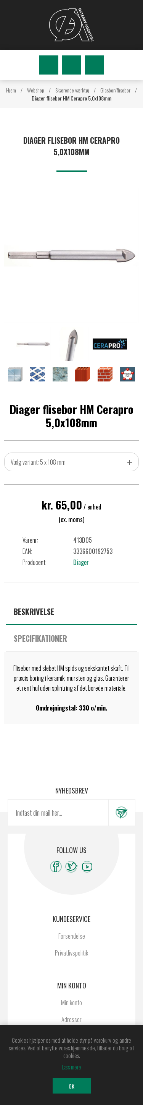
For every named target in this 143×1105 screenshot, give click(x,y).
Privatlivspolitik (71, 952)
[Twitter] (71, 866)
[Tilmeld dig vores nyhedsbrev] (58, 813)
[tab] (71, 611)
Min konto (71, 1002)
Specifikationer (40, 638)
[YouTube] (87, 866)
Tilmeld (121, 813)
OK (71, 1086)
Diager (81, 562)
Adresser (71, 1019)
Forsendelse (71, 936)
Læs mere (71, 1067)
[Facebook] (56, 866)
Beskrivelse (34, 611)
